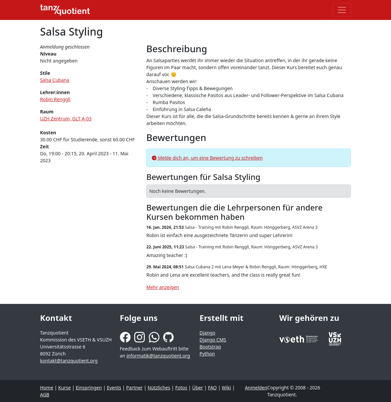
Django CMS (213, 339)
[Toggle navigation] (342, 10)
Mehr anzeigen (162, 287)
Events (114, 387)
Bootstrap (210, 346)
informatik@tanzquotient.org (158, 355)
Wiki (226, 387)
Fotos (181, 387)
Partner (134, 387)
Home (46, 387)
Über (197, 387)
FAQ (212, 387)
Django (207, 333)
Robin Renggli (55, 99)
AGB (44, 394)
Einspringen (89, 387)
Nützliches (158, 387)
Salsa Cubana (54, 80)
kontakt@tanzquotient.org (69, 360)
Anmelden (256, 387)
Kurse (64, 387)
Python (207, 353)
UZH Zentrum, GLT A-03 (66, 118)
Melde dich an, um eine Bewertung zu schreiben (207, 158)
